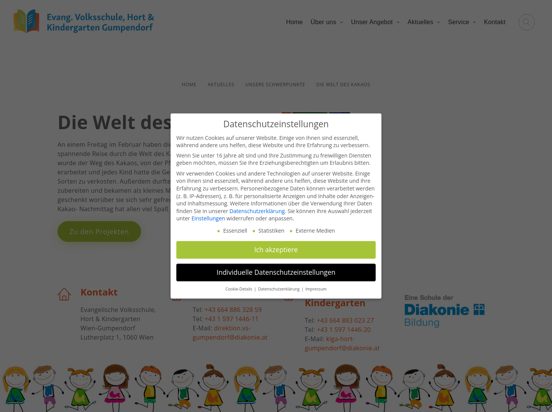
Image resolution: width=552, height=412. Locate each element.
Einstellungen (208, 218)
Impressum (316, 289)
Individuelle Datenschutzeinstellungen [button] (276, 272)
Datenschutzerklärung (257, 211)
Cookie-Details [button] (239, 289)
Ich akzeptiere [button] (276, 249)
